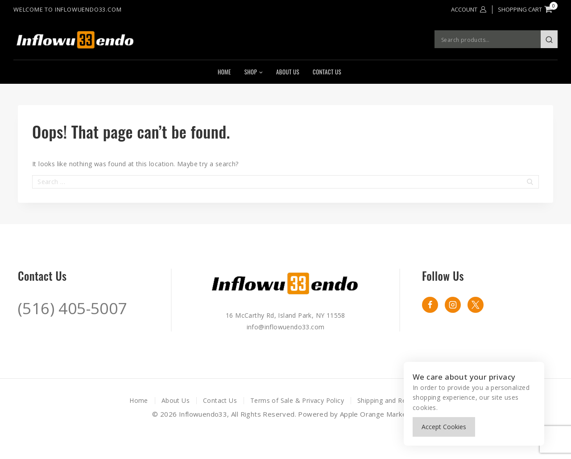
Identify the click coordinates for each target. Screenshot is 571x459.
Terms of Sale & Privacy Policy (297, 400)
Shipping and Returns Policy (399, 400)
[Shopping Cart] (528, 9)
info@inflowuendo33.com (286, 327)
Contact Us (327, 71)
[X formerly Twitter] (476, 305)
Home (224, 71)
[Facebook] (430, 305)
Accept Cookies (444, 426)
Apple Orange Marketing (379, 414)
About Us (287, 71)
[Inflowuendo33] (90, 39)
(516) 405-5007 (72, 308)
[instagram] (453, 305)
